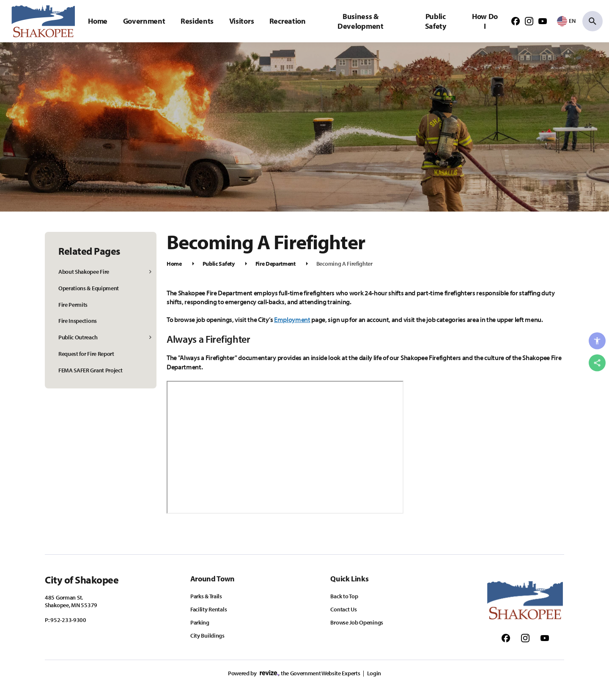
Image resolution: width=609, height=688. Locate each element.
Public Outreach (77, 337)
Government (144, 21)
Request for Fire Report (86, 354)
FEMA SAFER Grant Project (90, 370)
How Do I (485, 21)
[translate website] (566, 20)
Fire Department (275, 263)
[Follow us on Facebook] (515, 20)
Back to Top (344, 596)
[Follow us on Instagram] (529, 20)
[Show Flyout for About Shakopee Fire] (151, 272)
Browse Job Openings (356, 622)
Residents (197, 21)
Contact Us (343, 609)
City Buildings (207, 635)
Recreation (287, 21)
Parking (199, 622)
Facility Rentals (208, 609)
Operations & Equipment (88, 288)
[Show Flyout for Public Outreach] (151, 337)
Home (97, 21)
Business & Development (360, 21)
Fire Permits (73, 304)
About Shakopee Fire (83, 271)
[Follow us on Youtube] (542, 20)
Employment (292, 319)
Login (374, 673)
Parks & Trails (206, 596)
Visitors (241, 21)
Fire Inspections (77, 321)
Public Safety (435, 21)
